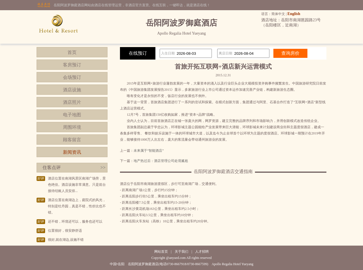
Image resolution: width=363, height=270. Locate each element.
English (293, 14)
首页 (72, 52)
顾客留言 (72, 139)
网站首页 (161, 252)
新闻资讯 (72, 152)
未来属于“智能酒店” (149, 151)
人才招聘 (202, 252)
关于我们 (181, 252)
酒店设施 (72, 89)
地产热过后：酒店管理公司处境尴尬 (161, 161)
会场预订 (72, 77)
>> (102, 167)
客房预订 (72, 64)
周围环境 (72, 127)
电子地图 (72, 114)
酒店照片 (72, 102)
